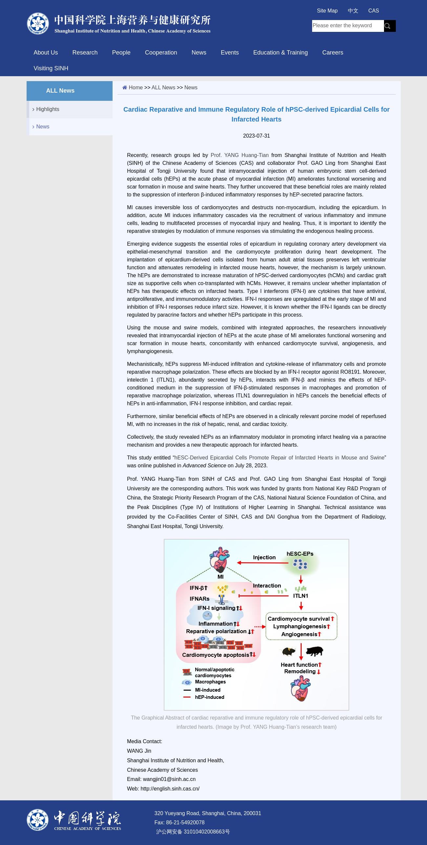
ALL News (163, 87)
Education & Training (280, 52)
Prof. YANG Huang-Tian (240, 155)
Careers (332, 52)
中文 (353, 10)
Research (85, 52)
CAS (373, 10)
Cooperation (161, 52)
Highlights (44, 109)
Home (136, 87)
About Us (46, 52)
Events (230, 52)
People (121, 52)
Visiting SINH (51, 68)
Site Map (327, 10)
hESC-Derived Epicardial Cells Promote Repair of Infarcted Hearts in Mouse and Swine (280, 457)
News (199, 52)
